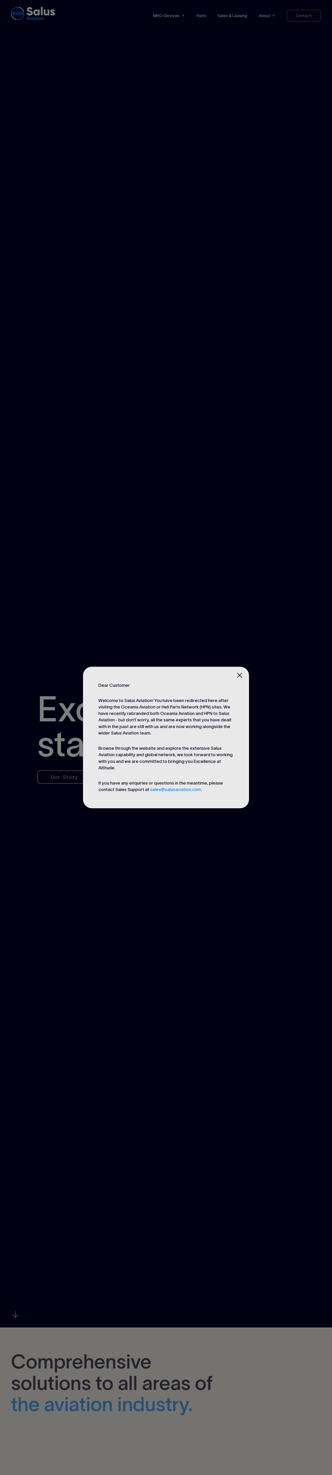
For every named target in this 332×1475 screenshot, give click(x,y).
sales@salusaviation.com (175, 789)
